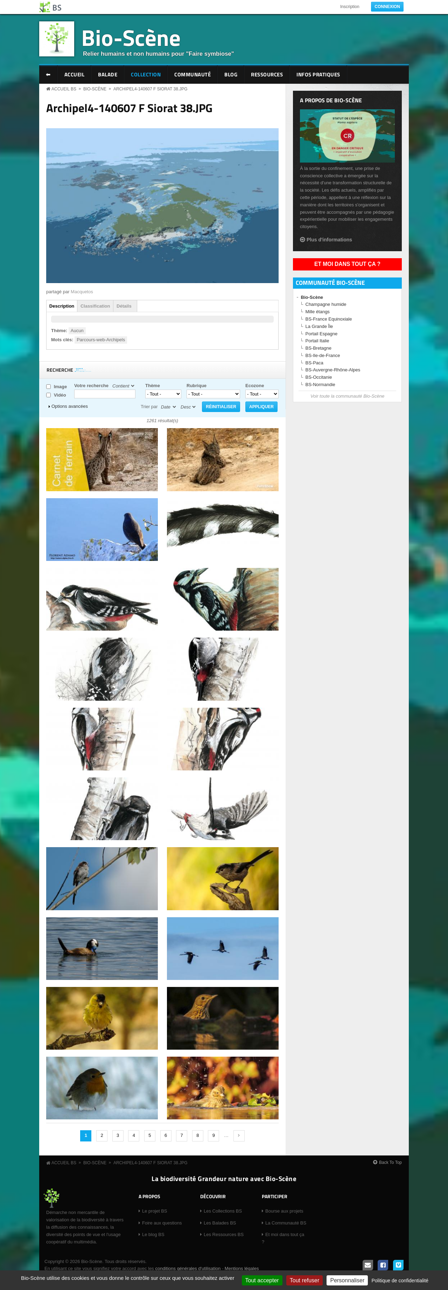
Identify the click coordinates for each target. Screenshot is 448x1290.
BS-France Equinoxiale (329, 319)
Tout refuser (304, 1280)
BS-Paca (314, 362)
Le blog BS (153, 1234)
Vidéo (60, 395)
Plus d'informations (329, 239)
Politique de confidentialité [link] (399, 1280)
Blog (230, 74)
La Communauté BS (285, 1223)
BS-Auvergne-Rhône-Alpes (333, 369)
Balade (107, 74)
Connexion (387, 6)
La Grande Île (319, 326)
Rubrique (196, 385)
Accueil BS (63, 89)
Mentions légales (242, 1268)
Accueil (74, 74)
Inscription (349, 6)
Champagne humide (326, 304)
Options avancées (69, 406)
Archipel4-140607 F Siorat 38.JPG (150, 89)
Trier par (149, 406)
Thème (152, 385)
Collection (146, 74)
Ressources (267, 74)
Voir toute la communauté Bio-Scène (347, 396)
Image (60, 386)
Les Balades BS (220, 1223)
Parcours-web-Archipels (101, 339)
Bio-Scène (131, 37)
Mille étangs (318, 311)
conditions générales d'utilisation (187, 1268)
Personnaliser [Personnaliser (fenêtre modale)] (347, 1280)
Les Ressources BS (224, 1234)
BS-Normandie (320, 384)
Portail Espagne (322, 333)
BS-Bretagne (318, 348)
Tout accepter (262, 1280)
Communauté (192, 74)
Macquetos (82, 291)
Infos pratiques (318, 74)
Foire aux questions (162, 1223)
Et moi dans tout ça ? (347, 264)
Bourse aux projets (284, 1211)
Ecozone (254, 385)
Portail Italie (317, 340)
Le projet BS (154, 1211)
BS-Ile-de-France (323, 355)
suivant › (239, 1135)
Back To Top (390, 1162)
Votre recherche (91, 385)
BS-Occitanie (319, 377)
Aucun (77, 330)
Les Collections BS (223, 1211)
